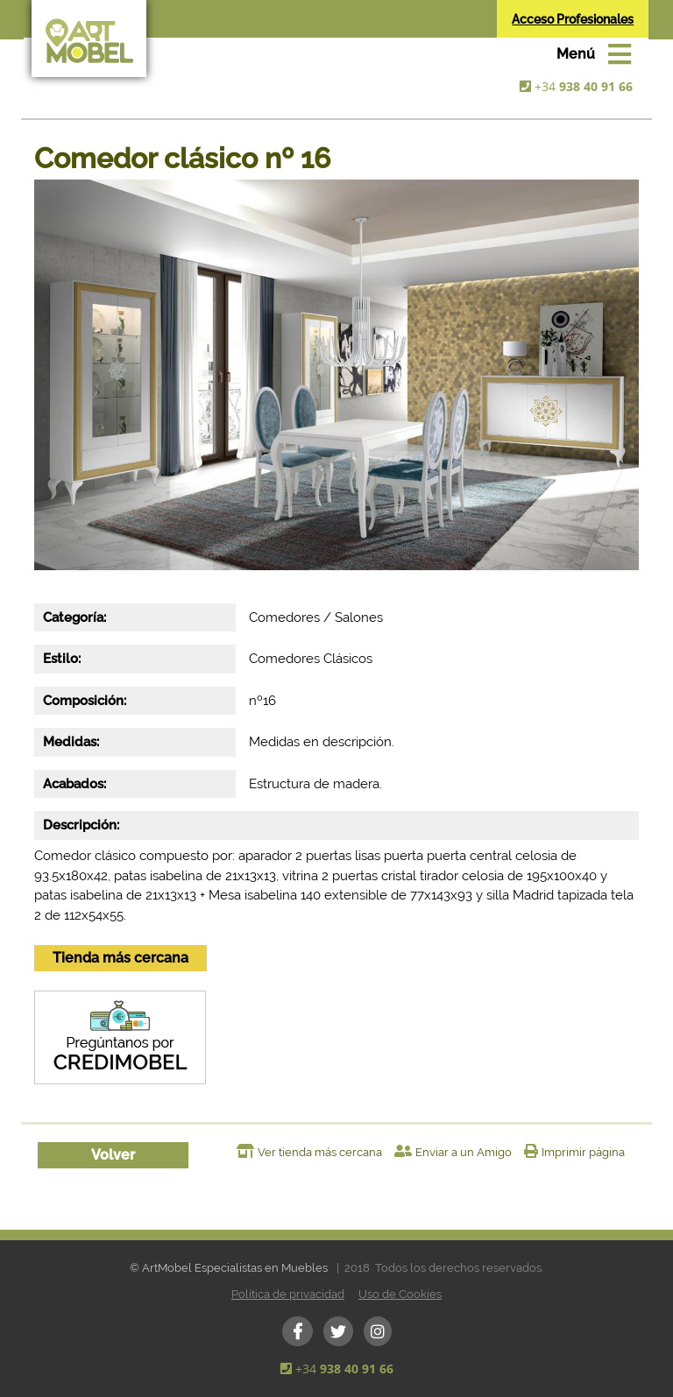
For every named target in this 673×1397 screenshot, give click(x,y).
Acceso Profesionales (573, 19)
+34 (584, 86)
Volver (113, 1155)
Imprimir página (583, 1152)
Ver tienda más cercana (320, 1152)
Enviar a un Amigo (463, 1152)
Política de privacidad (287, 1294)
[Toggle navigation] (594, 54)
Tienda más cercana (120, 957)
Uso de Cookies (400, 1294)
